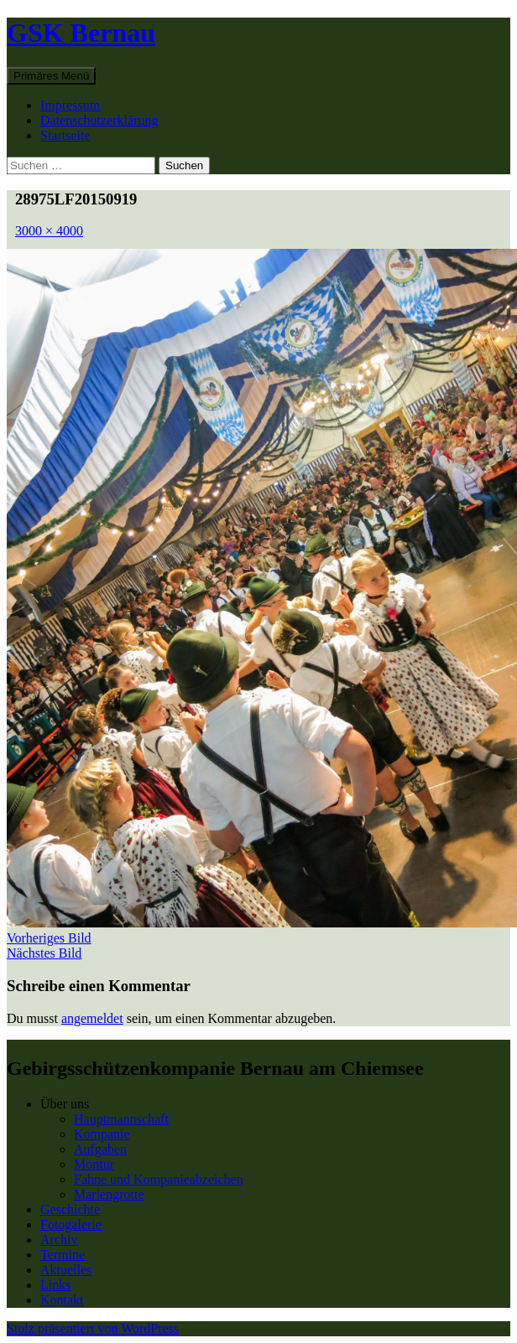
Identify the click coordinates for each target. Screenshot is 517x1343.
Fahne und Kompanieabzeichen (158, 1179)
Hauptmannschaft (121, 1119)
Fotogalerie (71, 1224)
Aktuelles (65, 1270)
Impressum (70, 105)
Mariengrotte (109, 1194)
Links (55, 1285)
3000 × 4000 (49, 231)
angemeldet (92, 1018)
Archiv (58, 1239)
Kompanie (102, 1134)
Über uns (64, 1104)
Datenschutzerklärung (99, 120)
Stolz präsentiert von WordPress (93, 1328)
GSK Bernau (81, 33)
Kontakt (62, 1300)
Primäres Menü (51, 76)
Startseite (65, 135)
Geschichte (70, 1209)
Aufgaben (100, 1149)
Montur (94, 1164)
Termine (62, 1254)
